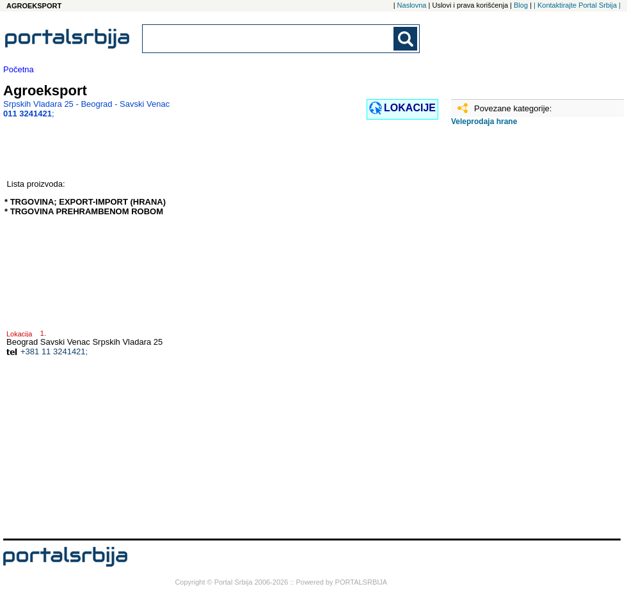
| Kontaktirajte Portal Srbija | (577, 5)
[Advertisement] (509, 337)
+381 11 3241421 (53, 351)
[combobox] (268, 39)
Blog (521, 5)
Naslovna (412, 5)
